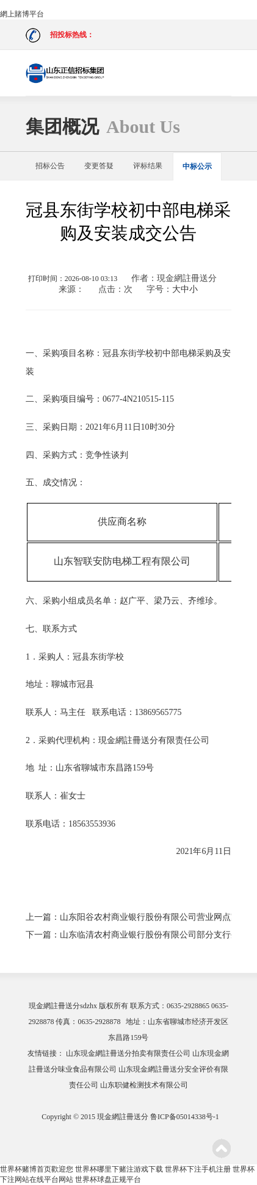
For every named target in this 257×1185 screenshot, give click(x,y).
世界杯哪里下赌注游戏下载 (119, 1169)
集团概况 (103, 126)
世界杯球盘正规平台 (108, 1179)
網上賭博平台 (22, 14)
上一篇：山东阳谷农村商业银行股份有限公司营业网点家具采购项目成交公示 (128, 917)
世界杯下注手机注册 (198, 1169)
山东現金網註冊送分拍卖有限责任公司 (128, 1053)
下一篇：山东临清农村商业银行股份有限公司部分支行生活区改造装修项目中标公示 (128, 934)
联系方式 (144, 1006)
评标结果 (147, 166)
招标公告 (50, 166)
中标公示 (197, 166)
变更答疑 (99, 166)
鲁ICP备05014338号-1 (184, 1116)
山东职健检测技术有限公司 (144, 1085)
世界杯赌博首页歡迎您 (36, 1169)
